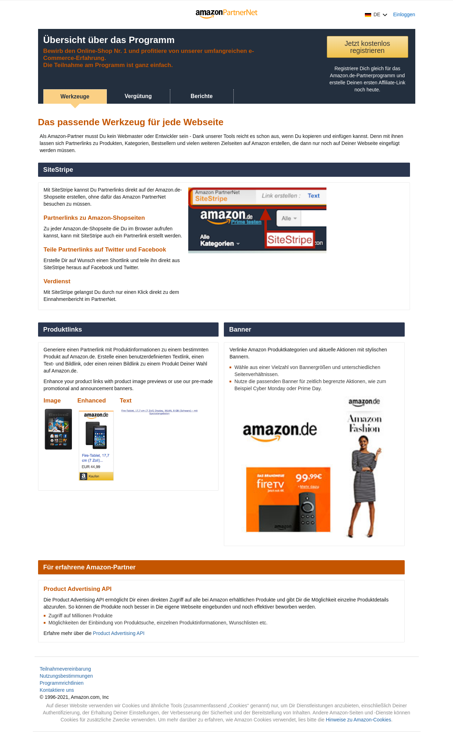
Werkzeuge (74, 96)
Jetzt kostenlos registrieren (367, 47)
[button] (376, 14)
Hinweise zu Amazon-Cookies (358, 719)
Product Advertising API (119, 633)
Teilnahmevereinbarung (65, 669)
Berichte (202, 96)
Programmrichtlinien (62, 683)
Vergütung (138, 96)
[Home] (226, 14)
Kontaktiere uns (57, 690)
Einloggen (404, 14)
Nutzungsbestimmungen (66, 676)
